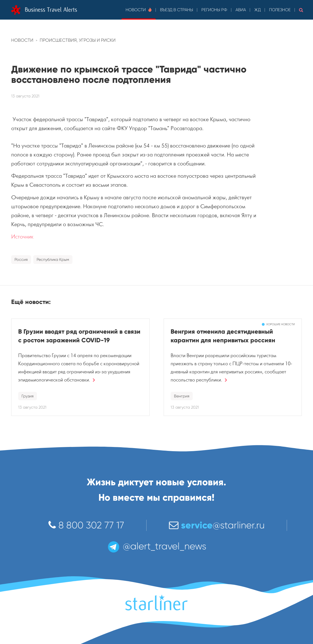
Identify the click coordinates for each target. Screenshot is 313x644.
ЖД (257, 9)
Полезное (280, 9)
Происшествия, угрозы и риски (78, 40)
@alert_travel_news (156, 546)
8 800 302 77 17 (86, 525)
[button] (301, 10)
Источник (22, 237)
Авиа (241, 9)
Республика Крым (53, 259)
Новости (139, 9)
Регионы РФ (214, 9)
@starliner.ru (217, 525)
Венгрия (181, 396)
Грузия (28, 396)
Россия (21, 259)
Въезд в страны (176, 9)
